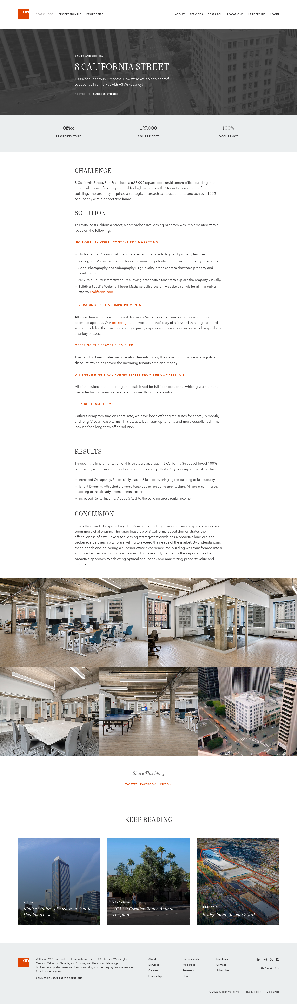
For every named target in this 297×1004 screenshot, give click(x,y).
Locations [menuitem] (222, 959)
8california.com (101, 292)
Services (196, 14)
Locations (235, 14)
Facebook (148, 784)
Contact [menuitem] (221, 965)
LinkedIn (165, 784)
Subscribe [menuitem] (222, 970)
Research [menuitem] (188, 970)
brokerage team (125, 322)
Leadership (256, 14)
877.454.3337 (270, 968)
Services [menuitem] (153, 965)
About (180, 14)
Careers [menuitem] (153, 970)
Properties (95, 14)
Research (215, 14)
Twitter (131, 784)
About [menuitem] (152, 959)
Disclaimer (272, 991)
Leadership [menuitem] (155, 976)
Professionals (70, 14)
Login (274, 14)
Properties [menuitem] (189, 965)
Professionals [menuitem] (191, 959)
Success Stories (106, 94)
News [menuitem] (186, 976)
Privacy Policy (253, 991)
